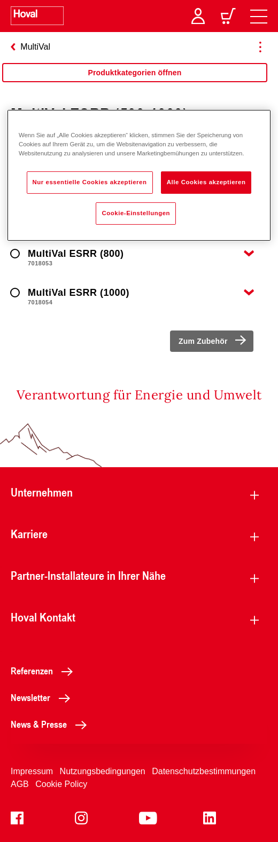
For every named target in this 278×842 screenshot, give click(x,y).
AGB (20, 784)
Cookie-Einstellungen (136, 213)
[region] (139, 175)
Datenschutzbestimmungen (204, 771)
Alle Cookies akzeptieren (206, 182)
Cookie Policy (61, 784)
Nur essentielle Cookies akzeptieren (90, 182)
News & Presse (51, 724)
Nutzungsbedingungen (102, 771)
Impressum (32, 771)
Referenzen (45, 671)
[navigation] (258, 16)
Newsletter (43, 697)
